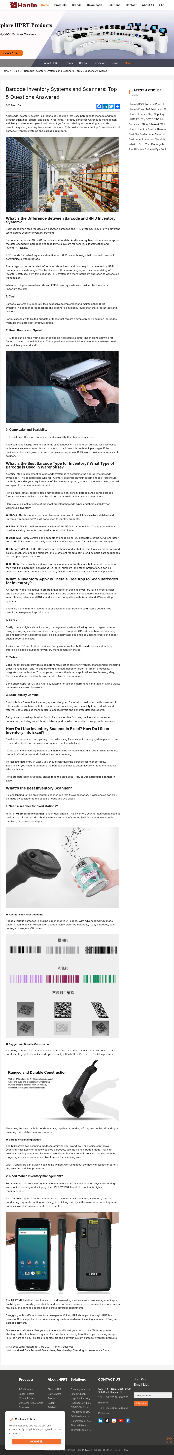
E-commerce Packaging (81, 1420)
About (146, 5)
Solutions (114, 5)
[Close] (61, 1416)
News (115, 63)
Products (60, 5)
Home (45, 5)
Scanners (24, 1407)
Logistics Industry (80, 1398)
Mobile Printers (27, 1398)
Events (69, 63)
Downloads (94, 5)
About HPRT (51, 63)
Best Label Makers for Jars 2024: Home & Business (43, 1346)
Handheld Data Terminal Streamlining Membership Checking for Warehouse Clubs (60, 1350)
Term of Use (110, 1449)
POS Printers (26, 1389)
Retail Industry (78, 1393)
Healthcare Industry (81, 1402)
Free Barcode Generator (81, 1411)
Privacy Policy (91, 1449)
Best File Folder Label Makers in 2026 (151, 134)
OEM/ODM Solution (81, 1407)
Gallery (83, 63)
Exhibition (99, 63)
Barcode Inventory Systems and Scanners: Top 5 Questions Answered (65, 70)
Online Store (54, 1393)
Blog (127, 63)
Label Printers (26, 1393)
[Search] (152, 5)
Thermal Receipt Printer (81, 1425)
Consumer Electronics (31, 1402)
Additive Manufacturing (81, 1416)
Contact (131, 5)
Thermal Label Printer (81, 1429)
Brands (77, 5)
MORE (134, 94)
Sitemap (124, 1449)
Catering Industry (80, 1389)
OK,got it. (36, 1442)
